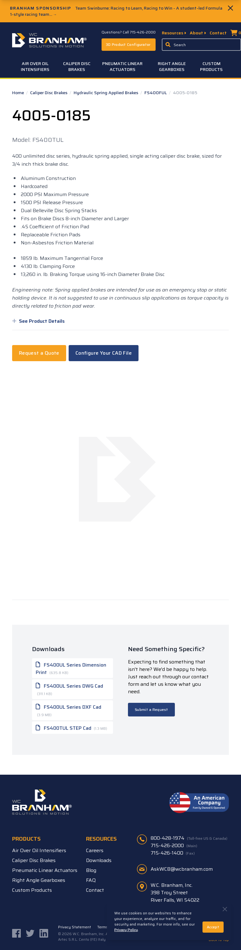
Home (18, 92)
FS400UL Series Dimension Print (71, 668)
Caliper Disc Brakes (76, 66)
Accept (213, 927)
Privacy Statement (74, 927)
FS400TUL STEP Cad (71, 727)
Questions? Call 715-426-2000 (129, 32)
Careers (94, 850)
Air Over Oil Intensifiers (35, 66)
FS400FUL (156, 92)
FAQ (91, 880)
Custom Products (211, 66)
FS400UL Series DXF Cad (68, 710)
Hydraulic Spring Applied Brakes (106, 92)
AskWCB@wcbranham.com (182, 869)
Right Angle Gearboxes (172, 66)
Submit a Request (151, 709)
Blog (91, 870)
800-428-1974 (189, 838)
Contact (218, 32)
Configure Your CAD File (103, 353)
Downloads (98, 860)
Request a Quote (39, 353)
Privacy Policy (126, 930)
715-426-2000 (174, 845)
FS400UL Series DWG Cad (69, 689)
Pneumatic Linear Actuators (122, 66)
